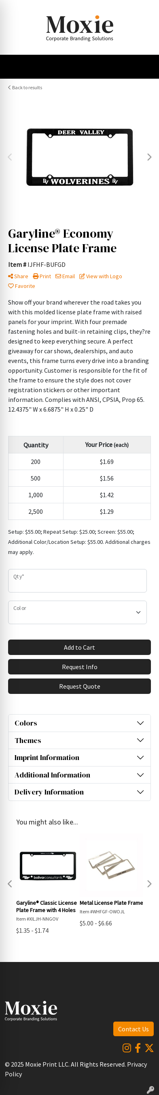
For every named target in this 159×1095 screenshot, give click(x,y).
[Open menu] (143, 67)
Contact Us (133, 1029)
